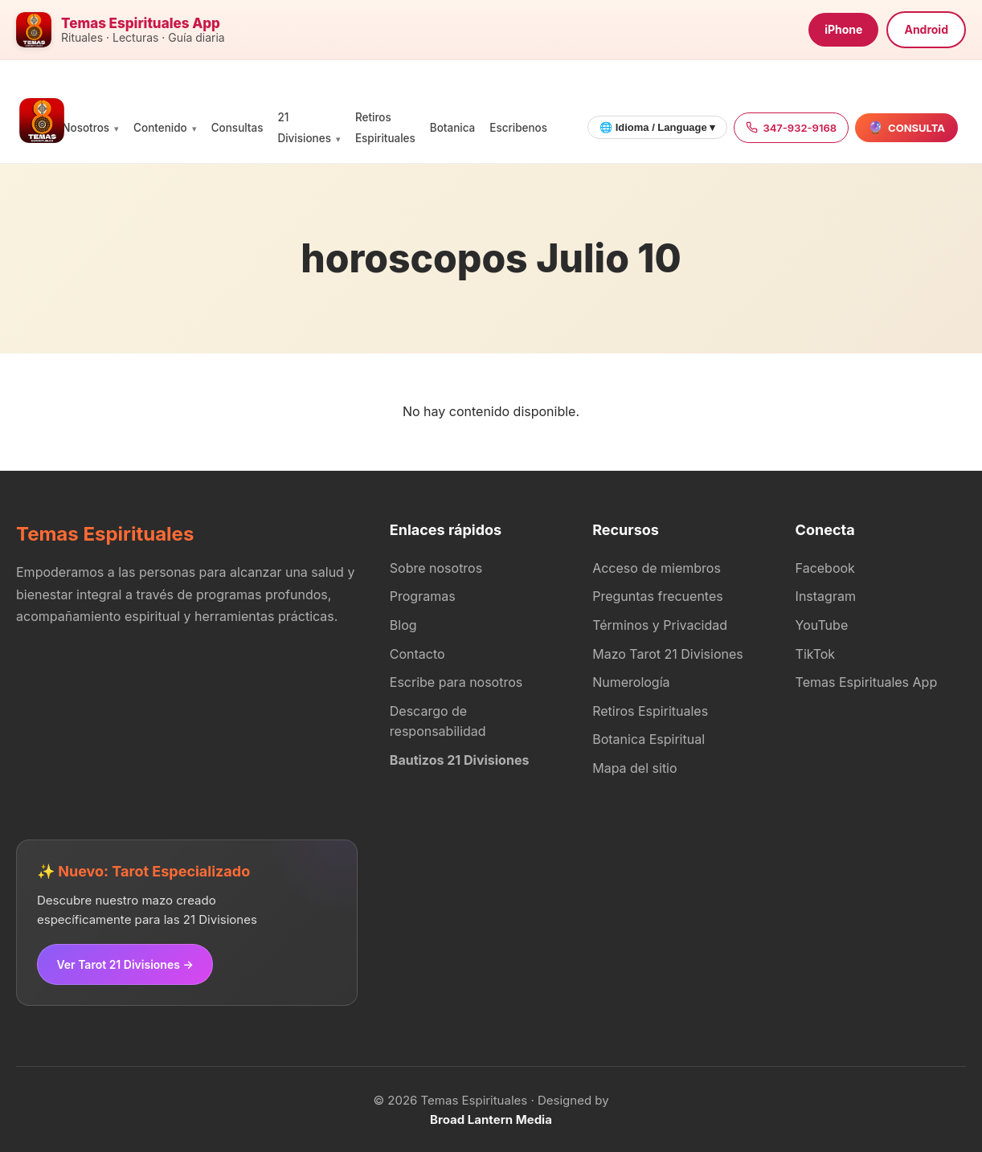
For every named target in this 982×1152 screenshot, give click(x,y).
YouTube (822, 625)
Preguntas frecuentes (657, 596)
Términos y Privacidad (659, 625)
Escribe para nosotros (456, 682)
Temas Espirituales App (867, 682)
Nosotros (85, 127)
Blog (403, 625)
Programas (423, 596)
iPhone (843, 29)
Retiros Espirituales (650, 711)
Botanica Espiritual (648, 739)
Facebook (825, 568)
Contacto (417, 654)
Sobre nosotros (436, 568)
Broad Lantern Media (491, 1117)
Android (926, 29)
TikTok (816, 654)
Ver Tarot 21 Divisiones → (123, 963)
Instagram (826, 596)
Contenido (160, 127)
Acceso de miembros (656, 568)
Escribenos (518, 127)
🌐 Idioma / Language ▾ (657, 127)
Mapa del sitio (634, 768)
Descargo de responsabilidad (438, 721)
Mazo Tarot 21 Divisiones (667, 654)
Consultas (237, 127)
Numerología (630, 682)
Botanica (452, 127)
